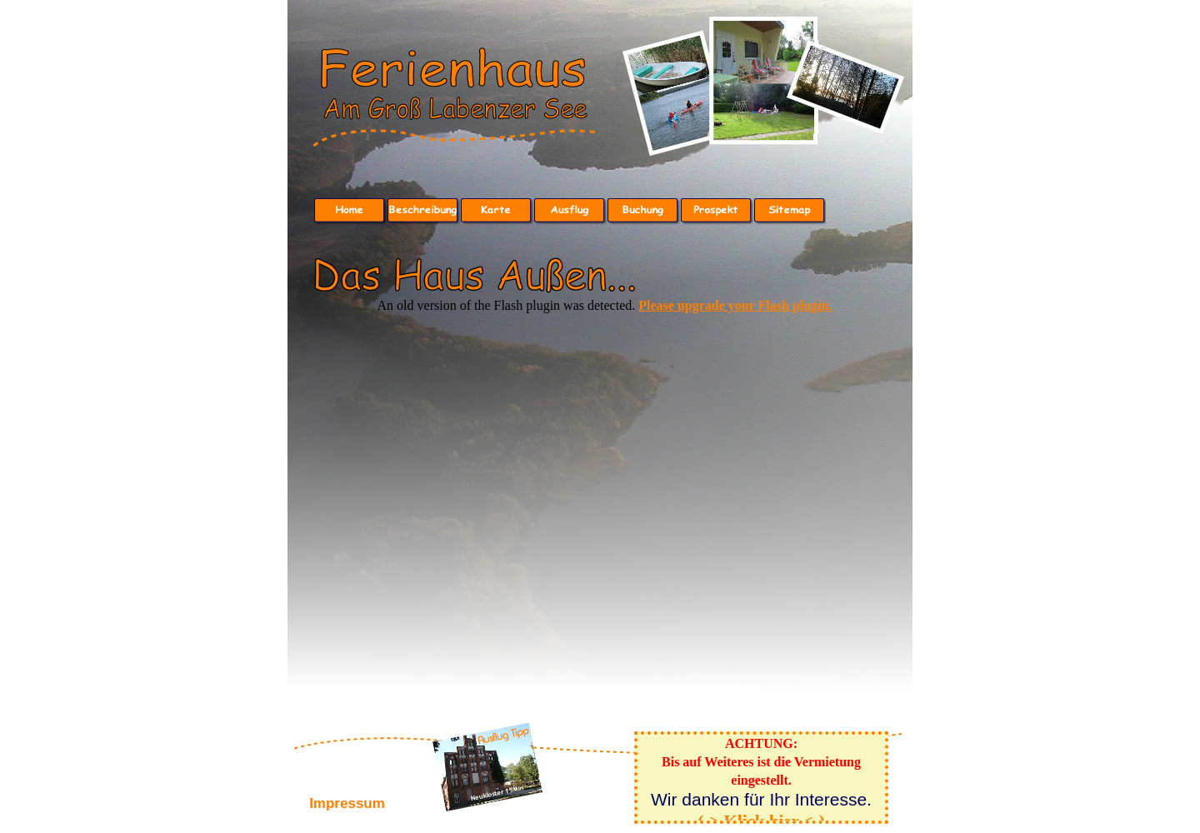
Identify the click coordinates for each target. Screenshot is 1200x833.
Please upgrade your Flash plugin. (735, 305)
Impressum (347, 803)
